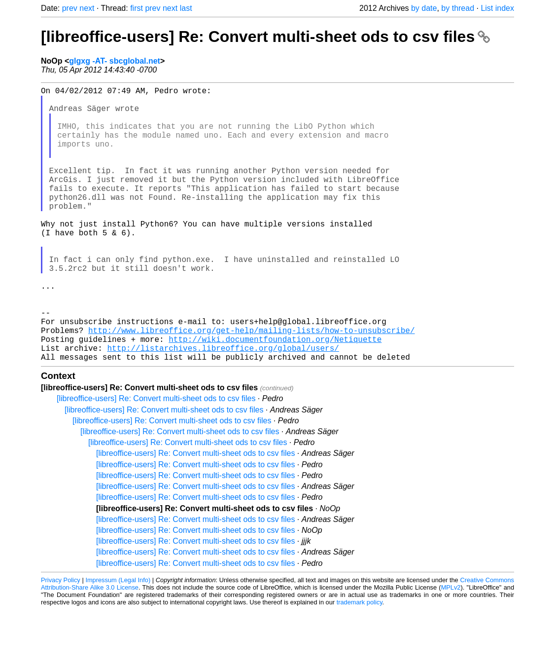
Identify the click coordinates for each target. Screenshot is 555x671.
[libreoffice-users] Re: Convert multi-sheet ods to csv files (265, 36)
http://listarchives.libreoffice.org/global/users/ (223, 407)
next (86, 8)
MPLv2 (451, 648)
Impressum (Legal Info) (117, 641)
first (136, 8)
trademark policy (359, 663)
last (186, 8)
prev (69, 8)
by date (424, 8)
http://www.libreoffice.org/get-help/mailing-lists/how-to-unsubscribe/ (251, 385)
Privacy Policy (60, 641)
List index (497, 8)
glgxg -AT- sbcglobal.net (114, 61)
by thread (457, 8)
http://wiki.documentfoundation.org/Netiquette (275, 396)
